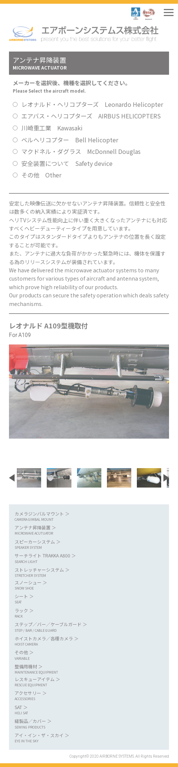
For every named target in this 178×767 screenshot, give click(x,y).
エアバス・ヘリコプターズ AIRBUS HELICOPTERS (91, 115)
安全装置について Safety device (67, 163)
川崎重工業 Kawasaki (52, 127)
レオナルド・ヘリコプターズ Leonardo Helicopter (92, 104)
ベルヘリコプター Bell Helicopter (69, 139)
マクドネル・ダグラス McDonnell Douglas (81, 151)
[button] (12, 478)
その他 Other (41, 174)
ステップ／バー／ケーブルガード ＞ (85, 627)
